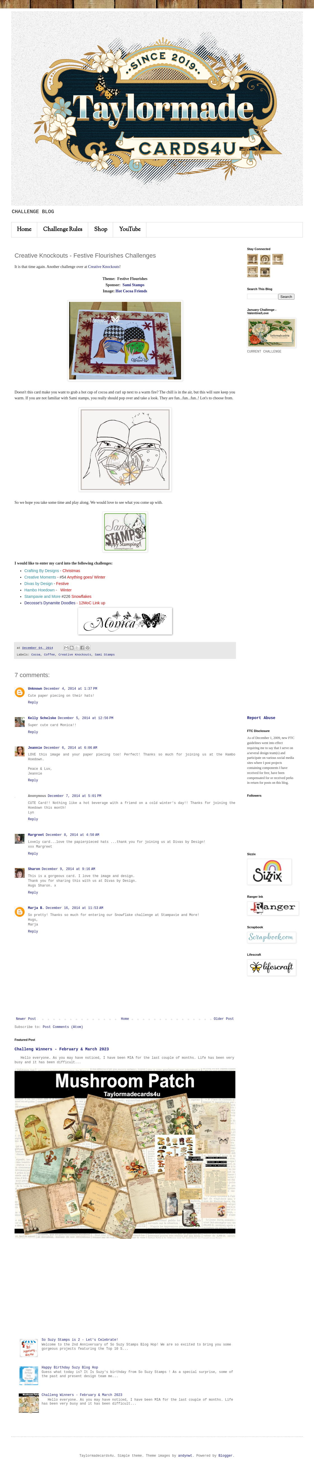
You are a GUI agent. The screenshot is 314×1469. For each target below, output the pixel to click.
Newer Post (26, 1019)
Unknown (35, 689)
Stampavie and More (42, 596)
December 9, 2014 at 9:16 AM (68, 869)
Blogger (226, 1456)
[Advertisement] (125, 1288)
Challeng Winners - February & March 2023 (62, 1049)
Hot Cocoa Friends (131, 291)
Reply (33, 703)
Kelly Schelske (42, 718)
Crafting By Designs (41, 570)
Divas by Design (38, 583)
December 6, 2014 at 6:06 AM (70, 748)
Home (24, 230)
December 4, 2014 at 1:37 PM (70, 689)
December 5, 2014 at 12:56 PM (85, 718)
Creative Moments (40, 577)
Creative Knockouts (103, 267)
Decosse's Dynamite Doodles (49, 603)
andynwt (185, 1456)
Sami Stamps (133, 285)
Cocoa (35, 654)
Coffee (49, 654)
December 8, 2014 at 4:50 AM (72, 835)
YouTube (129, 230)
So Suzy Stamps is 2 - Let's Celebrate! (80, 1340)
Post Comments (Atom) (63, 1027)
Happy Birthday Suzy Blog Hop (70, 1368)
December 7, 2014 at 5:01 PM (74, 796)
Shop (100, 230)
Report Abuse (261, 718)
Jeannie (35, 748)
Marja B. (36, 908)
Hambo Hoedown (39, 590)
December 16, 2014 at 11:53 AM (74, 908)
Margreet (36, 835)
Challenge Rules (62, 230)
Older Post (224, 1019)
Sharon (34, 869)
